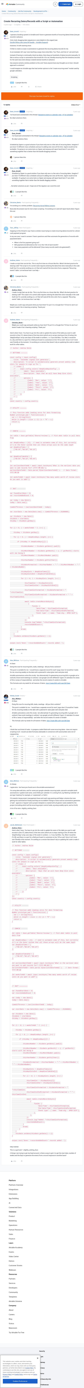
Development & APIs (40, 11)
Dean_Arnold (14, 31)
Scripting (14, 77)
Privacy (42, 1368)
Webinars (12, 1270)
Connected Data (15, 1207)
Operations (13, 1225)
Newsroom (13, 1328)
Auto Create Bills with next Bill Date (58, 683)
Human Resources (16, 1230)
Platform (12, 1180)
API (42, 1357)
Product (12, 1216)
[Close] (37, 1370)
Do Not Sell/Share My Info (42, 1379)
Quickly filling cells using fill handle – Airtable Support (28, 42)
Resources (13, 1274)
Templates (13, 1297)
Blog (10, 1319)
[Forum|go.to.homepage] (15, 4)
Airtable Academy (16, 1247)
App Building (14, 1198)
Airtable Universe (15, 1301)
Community (12, 11)
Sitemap (42, 1362)
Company (12, 1305)
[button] (2, 5)
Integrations (13, 1189)
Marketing (13, 1221)
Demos (11, 1261)
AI (9, 1203)
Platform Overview (16, 1185)
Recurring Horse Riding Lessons (44, 206)
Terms (42, 1373)
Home (4, 11)
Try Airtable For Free (16, 1332)
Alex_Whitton (14, 660)
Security (42, 1351)
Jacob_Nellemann (16, 825)
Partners (12, 1279)
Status (11, 1323)
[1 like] (18, 157)
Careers (12, 1314)
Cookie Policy (29, 1380)
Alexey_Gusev (14, 696)
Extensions (13, 1194)
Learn (11, 1243)
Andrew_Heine (15, 260)
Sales (11, 1234)
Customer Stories (15, 1265)
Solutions (12, 1212)
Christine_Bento (15, 202)
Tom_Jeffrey (14, 228)
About (11, 1310)
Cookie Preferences (42, 1385)
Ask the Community (24, 11)
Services (12, 1283)
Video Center (14, 1256)
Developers (13, 1288)
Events (11, 1252)
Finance (12, 1238)
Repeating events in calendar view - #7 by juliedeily (55, 115)
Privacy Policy (7, 1387)
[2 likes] (18, 83)
